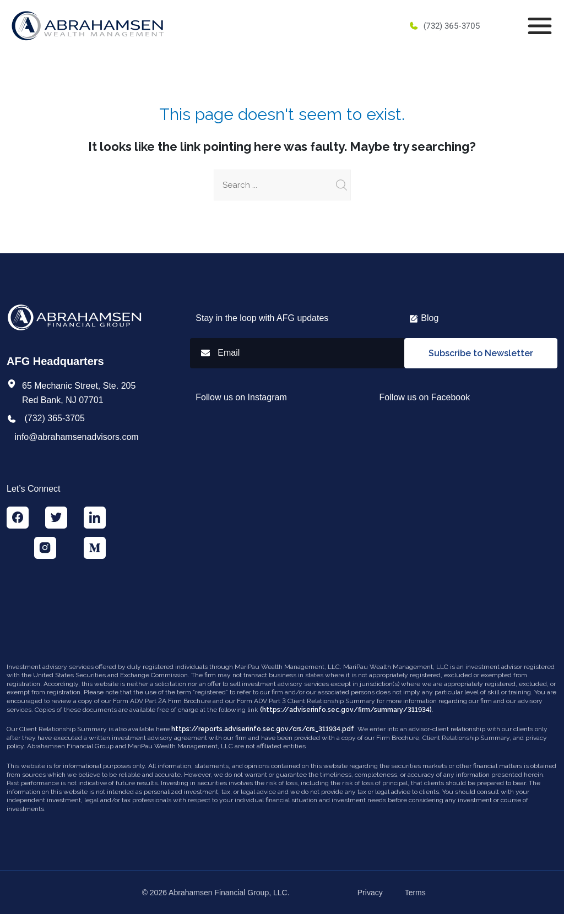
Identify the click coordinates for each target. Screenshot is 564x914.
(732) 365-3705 (444, 25)
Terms (415, 892)
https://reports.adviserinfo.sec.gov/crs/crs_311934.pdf (262, 729)
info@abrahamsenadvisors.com (76, 437)
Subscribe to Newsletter (481, 353)
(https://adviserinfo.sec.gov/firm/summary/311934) (346, 710)
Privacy (370, 892)
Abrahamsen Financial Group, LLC (228, 892)
